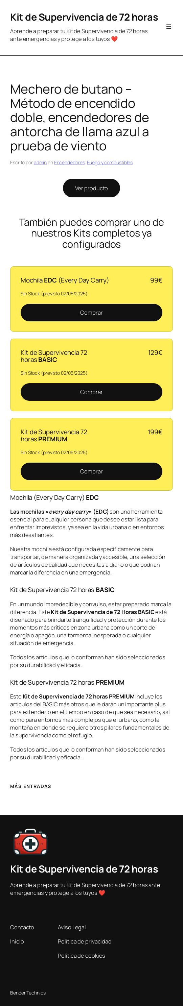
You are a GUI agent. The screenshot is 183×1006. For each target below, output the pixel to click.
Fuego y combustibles (110, 162)
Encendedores (69, 162)
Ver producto (91, 188)
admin (40, 162)
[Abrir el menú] (169, 26)
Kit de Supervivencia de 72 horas (84, 17)
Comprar (91, 312)
